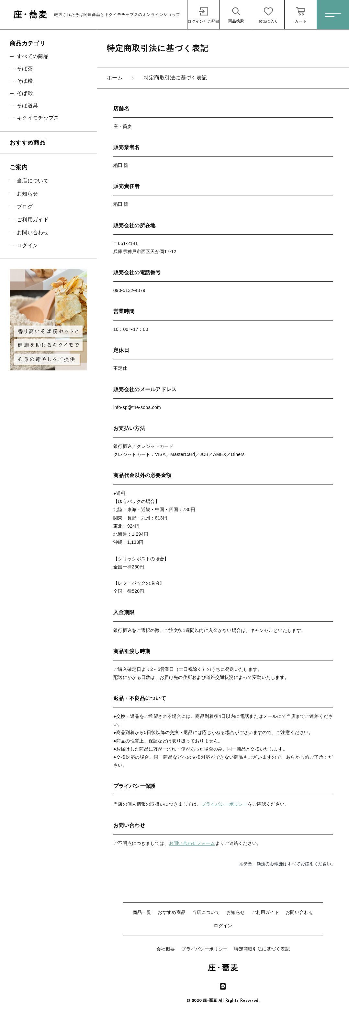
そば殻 (25, 93)
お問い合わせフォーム (192, 843)
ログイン (223, 925)
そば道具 (27, 105)
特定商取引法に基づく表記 (262, 948)
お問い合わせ (299, 912)
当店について (206, 912)
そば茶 (25, 68)
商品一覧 (142, 912)
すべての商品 (33, 56)
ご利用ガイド (265, 912)
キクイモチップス (38, 118)
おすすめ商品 (172, 912)
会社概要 (165, 948)
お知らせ (235, 912)
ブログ (25, 206)
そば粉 (25, 81)
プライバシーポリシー (224, 804)
